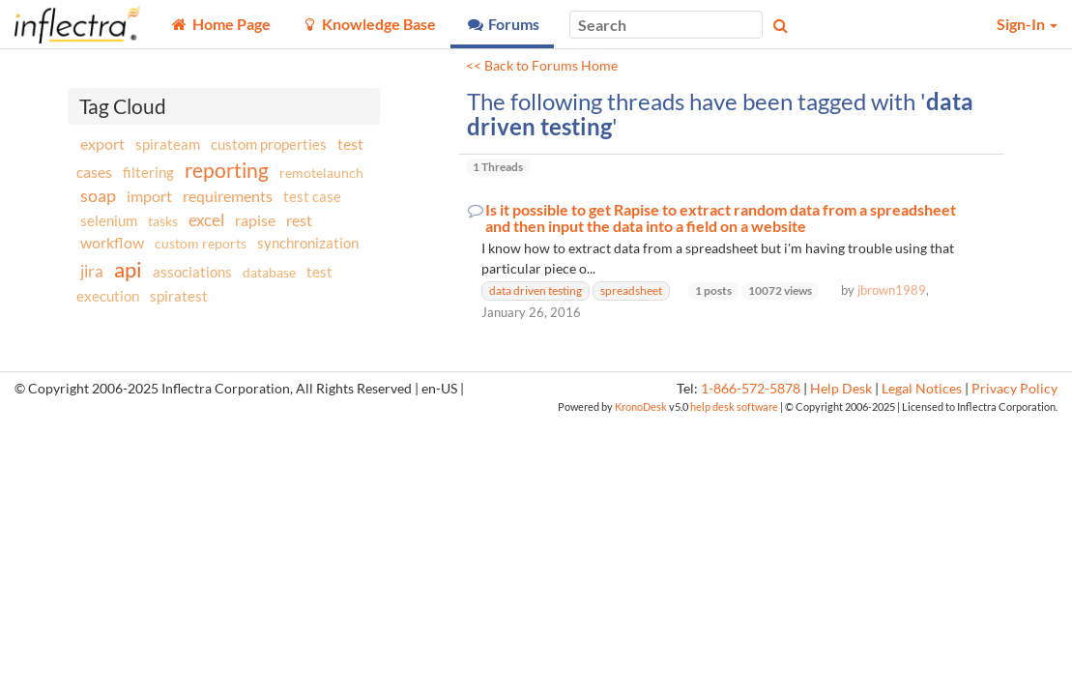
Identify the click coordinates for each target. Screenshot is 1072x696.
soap (98, 195)
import (149, 196)
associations (192, 271)
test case (312, 196)
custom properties (269, 144)
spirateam (167, 144)
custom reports (200, 243)
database (269, 272)
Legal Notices (922, 388)
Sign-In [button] (1027, 23)
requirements (228, 196)
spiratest (179, 295)
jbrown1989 (891, 290)
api (128, 269)
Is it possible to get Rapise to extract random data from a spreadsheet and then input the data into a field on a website (720, 218)
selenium (108, 220)
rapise (255, 220)
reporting (227, 170)
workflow (112, 242)
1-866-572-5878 (750, 388)
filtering (148, 172)
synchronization (308, 242)
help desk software (734, 406)
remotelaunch (321, 172)
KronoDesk (641, 406)
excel (206, 220)
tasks (163, 221)
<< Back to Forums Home (542, 65)
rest (299, 220)
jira (91, 271)
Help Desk (841, 388)
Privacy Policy (1014, 388)
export (102, 144)
